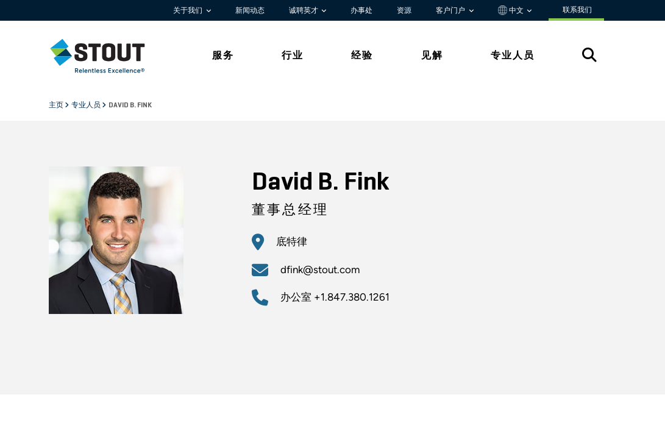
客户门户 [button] (451, 10)
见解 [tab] (432, 55)
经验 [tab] (362, 55)
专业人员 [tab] (513, 55)
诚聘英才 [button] (304, 10)
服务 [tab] (223, 55)
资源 (404, 10)
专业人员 (86, 105)
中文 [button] (511, 10)
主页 (57, 105)
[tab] (107, 55)
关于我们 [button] (188, 10)
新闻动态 (250, 10)
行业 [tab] (293, 55)
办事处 (361, 10)
